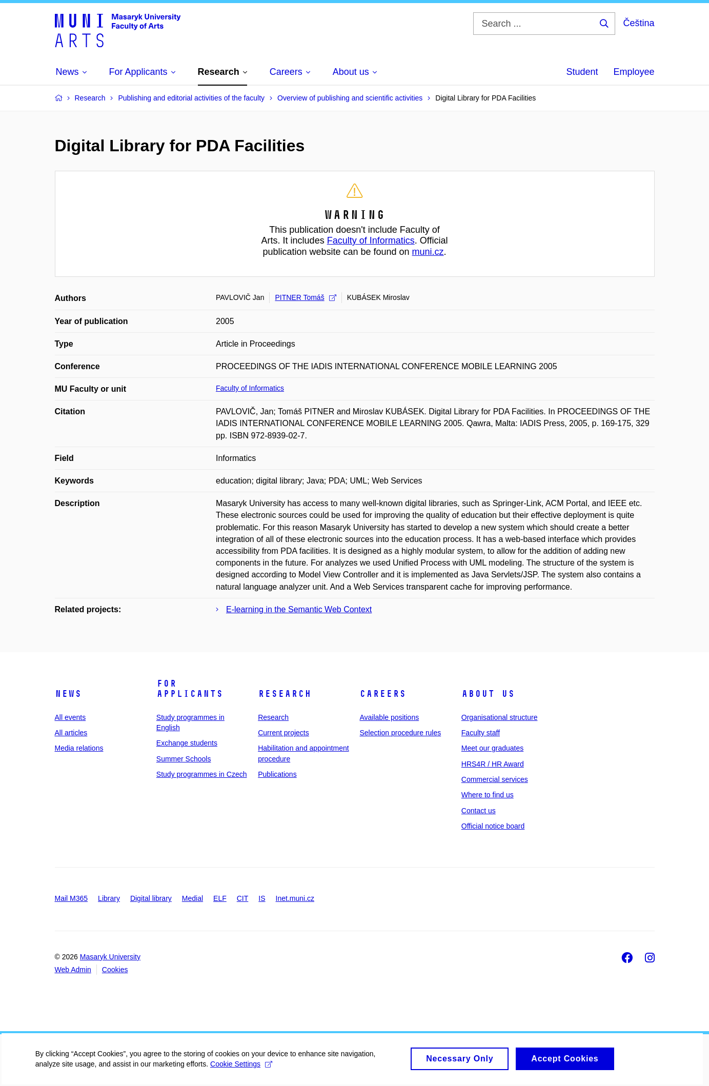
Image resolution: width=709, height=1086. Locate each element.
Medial (192, 898)
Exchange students (186, 743)
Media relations (79, 748)
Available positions (389, 717)
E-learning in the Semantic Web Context (299, 609)
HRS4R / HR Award (492, 764)
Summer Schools (183, 759)
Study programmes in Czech (201, 774)
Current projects (283, 733)
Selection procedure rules (400, 733)
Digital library (151, 898)
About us (488, 693)
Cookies (115, 970)
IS (261, 898)
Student (582, 72)
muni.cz (428, 252)
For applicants (189, 688)
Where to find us (487, 795)
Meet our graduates (492, 748)
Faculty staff (480, 733)
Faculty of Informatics (371, 240)
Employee (633, 72)
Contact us (478, 811)
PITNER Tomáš (305, 297)
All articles (71, 733)
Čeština (638, 23)
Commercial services (494, 779)
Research (284, 693)
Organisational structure (499, 717)
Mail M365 (71, 898)
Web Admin (73, 970)
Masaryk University (110, 957)
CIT (243, 898)
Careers (382, 693)
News (68, 693)
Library (109, 898)
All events (70, 717)
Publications (277, 774)
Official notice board (492, 826)
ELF (220, 898)
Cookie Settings (242, 1069)
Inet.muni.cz (295, 898)
